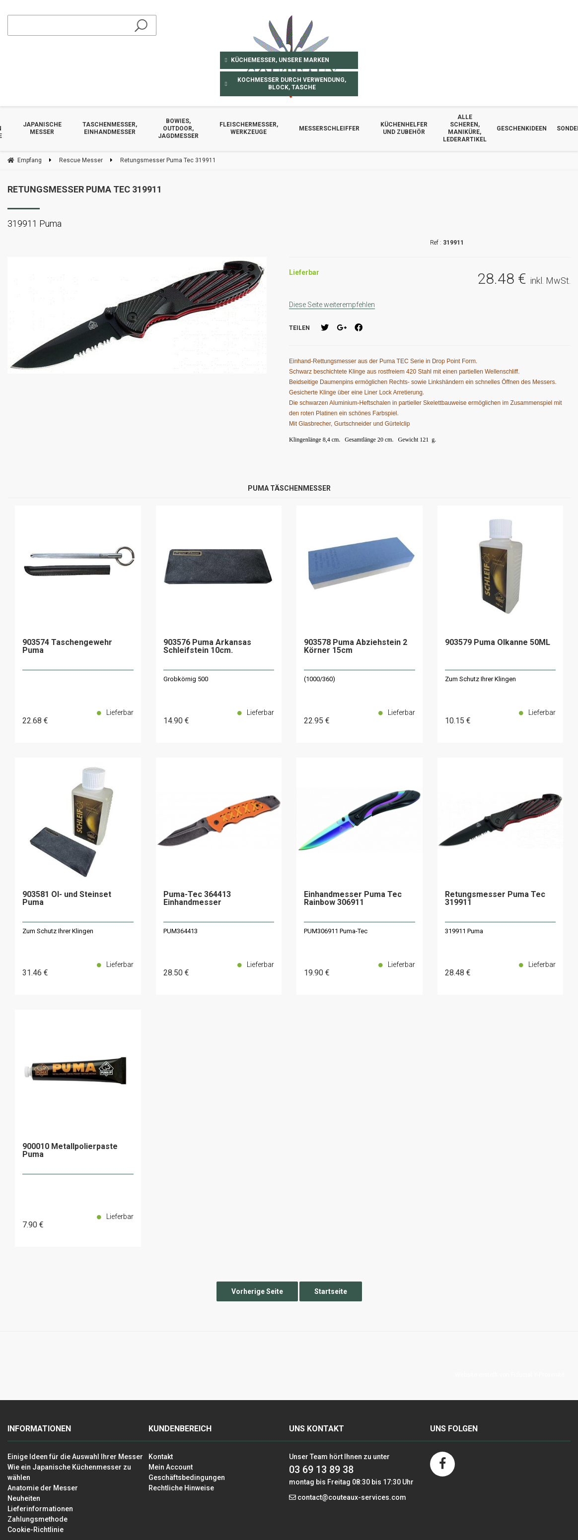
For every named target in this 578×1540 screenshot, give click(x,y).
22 (35, 720)
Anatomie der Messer (42, 1488)
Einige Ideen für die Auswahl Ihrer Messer (75, 1457)
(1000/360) (319, 679)
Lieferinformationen (40, 1509)
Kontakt (160, 1457)
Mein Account (170, 1467)
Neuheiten (23, 1498)
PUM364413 (180, 931)
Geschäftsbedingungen (186, 1477)
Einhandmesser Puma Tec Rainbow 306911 (353, 899)
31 (35, 972)
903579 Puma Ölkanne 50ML (497, 643)
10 (458, 720)
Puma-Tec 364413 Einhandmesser (197, 899)
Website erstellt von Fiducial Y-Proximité (510, 1374)
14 (176, 720)
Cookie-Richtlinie (35, 1530)
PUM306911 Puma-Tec (335, 931)
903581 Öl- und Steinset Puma (66, 899)
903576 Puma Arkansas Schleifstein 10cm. (207, 647)
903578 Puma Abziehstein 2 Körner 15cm (355, 647)
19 (317, 972)
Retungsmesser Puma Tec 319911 (84, 189)
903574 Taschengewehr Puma (67, 647)
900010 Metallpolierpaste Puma (70, 1151)
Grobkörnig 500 (185, 679)
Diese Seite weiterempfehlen (332, 305)
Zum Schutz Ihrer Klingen (480, 679)
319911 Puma (464, 931)
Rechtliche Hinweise (181, 1488)
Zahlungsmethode (37, 1519)
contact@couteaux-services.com (351, 1497)
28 (176, 972)
